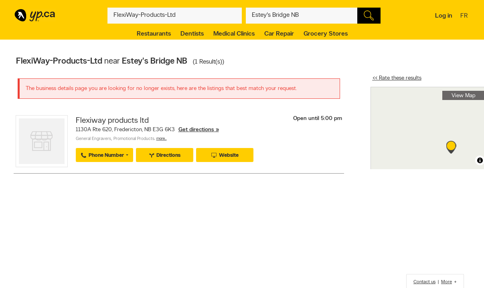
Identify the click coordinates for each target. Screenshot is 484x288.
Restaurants (154, 34)
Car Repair (279, 34)
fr (465, 16)
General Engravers (93, 139)
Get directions (196, 130)
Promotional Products (133, 139)
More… (161, 138)
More (446, 282)
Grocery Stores (326, 34)
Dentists (192, 34)
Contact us (424, 282)
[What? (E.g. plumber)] (174, 16)
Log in (443, 16)
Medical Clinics (234, 34)
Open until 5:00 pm (317, 119)
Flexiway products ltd (112, 121)
